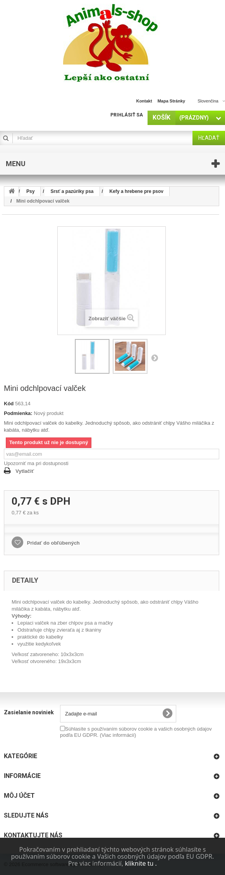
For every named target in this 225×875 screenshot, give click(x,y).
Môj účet (19, 795)
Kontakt (144, 101)
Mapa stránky (171, 101)
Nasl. (154, 357)
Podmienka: (18, 413)
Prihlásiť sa (126, 115)
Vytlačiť (24, 471)
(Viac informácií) (118, 735)
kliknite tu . (140, 863)
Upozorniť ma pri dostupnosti (36, 463)
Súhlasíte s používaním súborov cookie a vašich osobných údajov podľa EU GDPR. (136, 732)
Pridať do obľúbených (53, 543)
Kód (9, 403)
